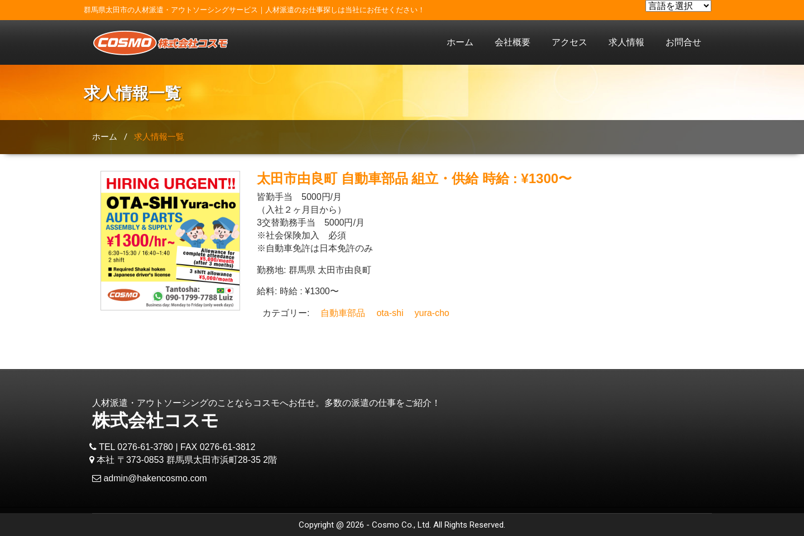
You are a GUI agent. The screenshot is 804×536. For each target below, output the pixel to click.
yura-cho (431, 313)
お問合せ (683, 42)
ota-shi (389, 313)
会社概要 (512, 42)
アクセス (569, 42)
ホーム (460, 42)
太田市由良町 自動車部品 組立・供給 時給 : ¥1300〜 (414, 178)
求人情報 (626, 42)
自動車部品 (342, 313)
